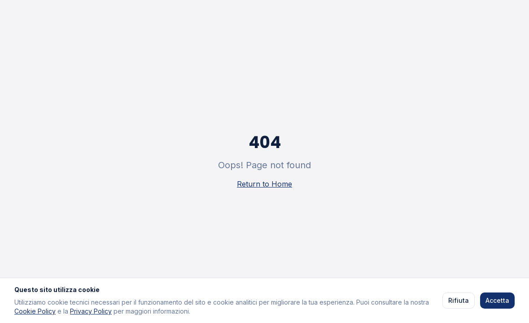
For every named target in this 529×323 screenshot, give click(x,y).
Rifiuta (458, 300)
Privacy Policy (91, 311)
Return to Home (264, 183)
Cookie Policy (35, 311)
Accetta (497, 300)
